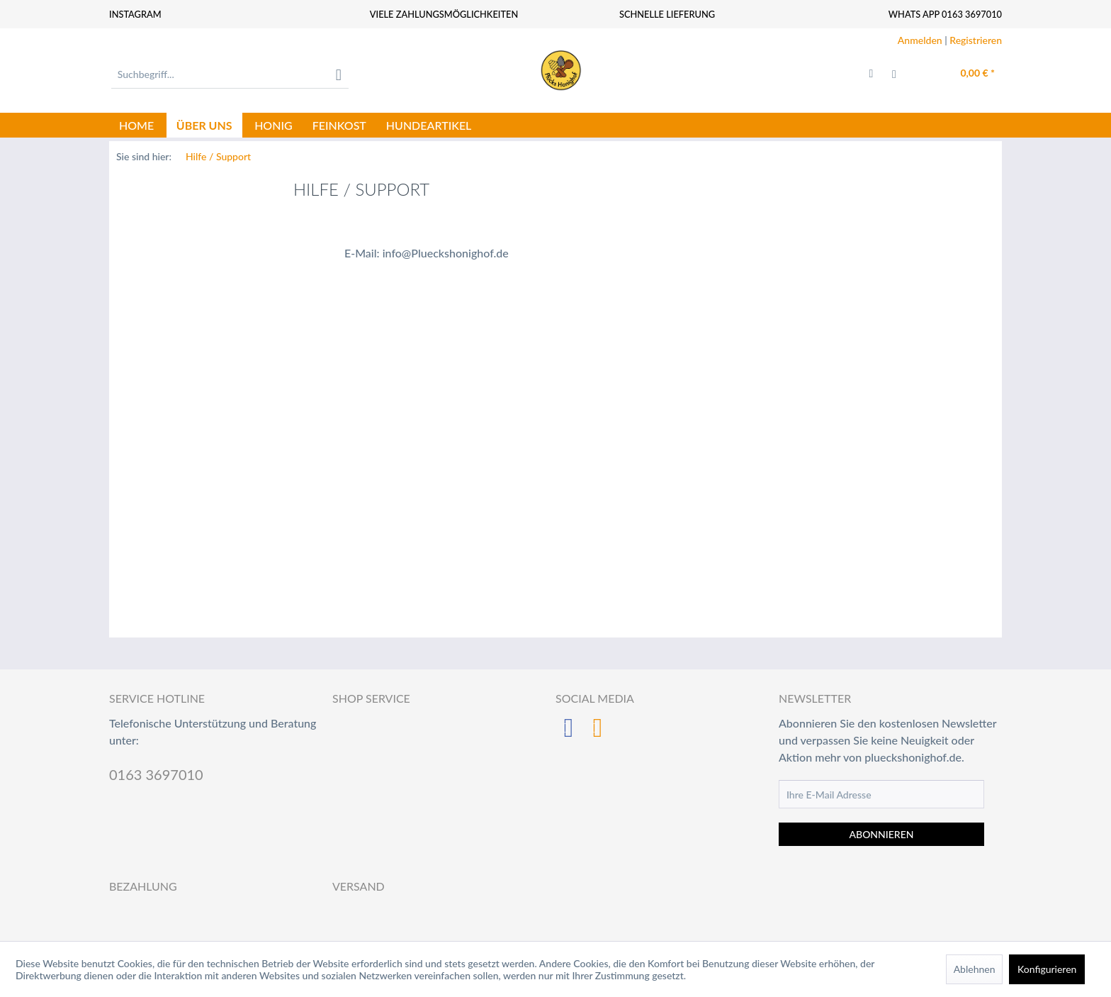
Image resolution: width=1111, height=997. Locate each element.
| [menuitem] (950, 40)
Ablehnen (975, 969)
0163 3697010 (156, 774)
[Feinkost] (339, 125)
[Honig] (273, 125)
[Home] (136, 125)
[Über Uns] (204, 125)
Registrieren (975, 40)
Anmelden (920, 40)
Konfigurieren (1046, 969)
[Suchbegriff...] (230, 74)
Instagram (135, 14)
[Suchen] (339, 74)
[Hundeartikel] (429, 125)
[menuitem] (230, 74)
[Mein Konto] (902, 74)
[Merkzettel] (871, 74)
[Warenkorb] (963, 74)
